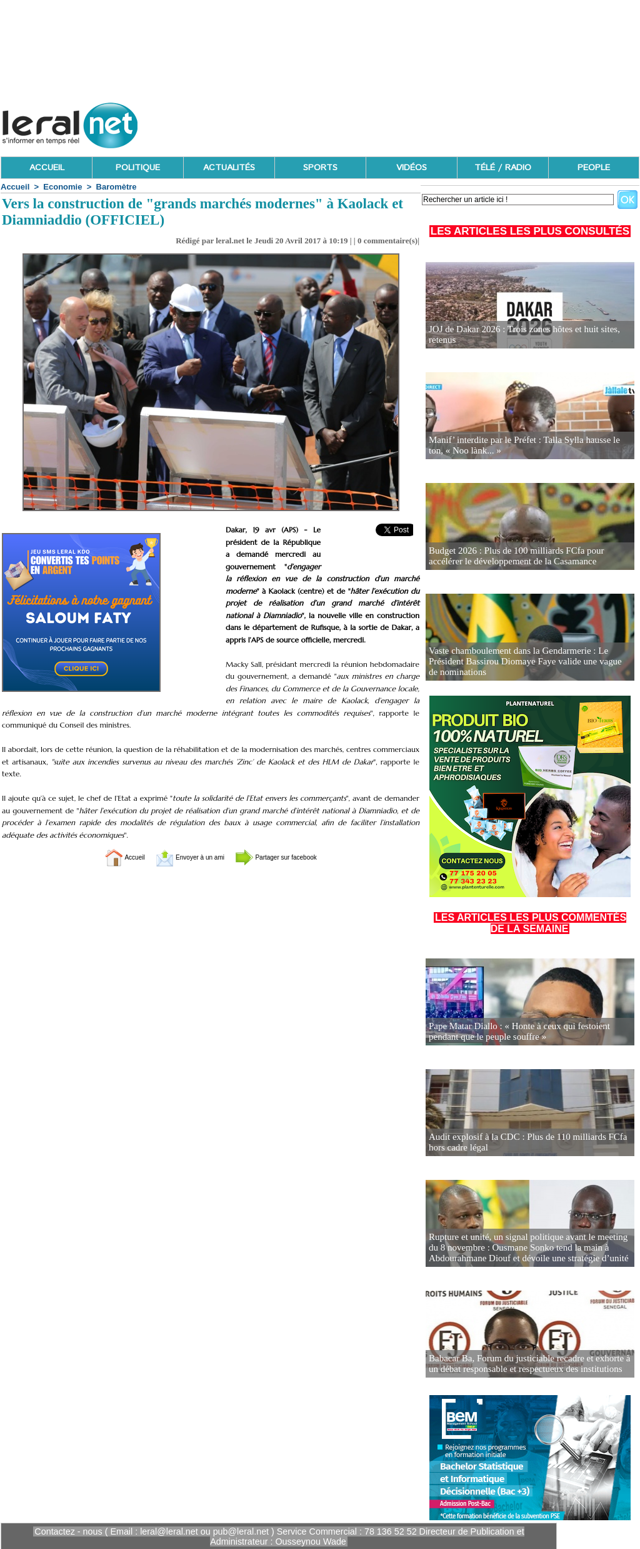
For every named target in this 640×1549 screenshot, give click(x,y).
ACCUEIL (46, 167)
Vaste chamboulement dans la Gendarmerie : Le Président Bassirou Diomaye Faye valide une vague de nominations (530, 667)
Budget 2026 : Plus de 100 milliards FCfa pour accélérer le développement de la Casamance (527, 556)
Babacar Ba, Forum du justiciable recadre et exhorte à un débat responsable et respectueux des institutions (528, 1364)
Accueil (15, 186)
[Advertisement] (411, 122)
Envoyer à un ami (179, 856)
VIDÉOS (411, 167)
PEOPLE (594, 167)
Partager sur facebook (294, 856)
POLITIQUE (138, 167)
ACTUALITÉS (229, 167)
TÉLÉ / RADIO (502, 167)
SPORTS (320, 167)
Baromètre (116, 186)
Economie (62, 186)
